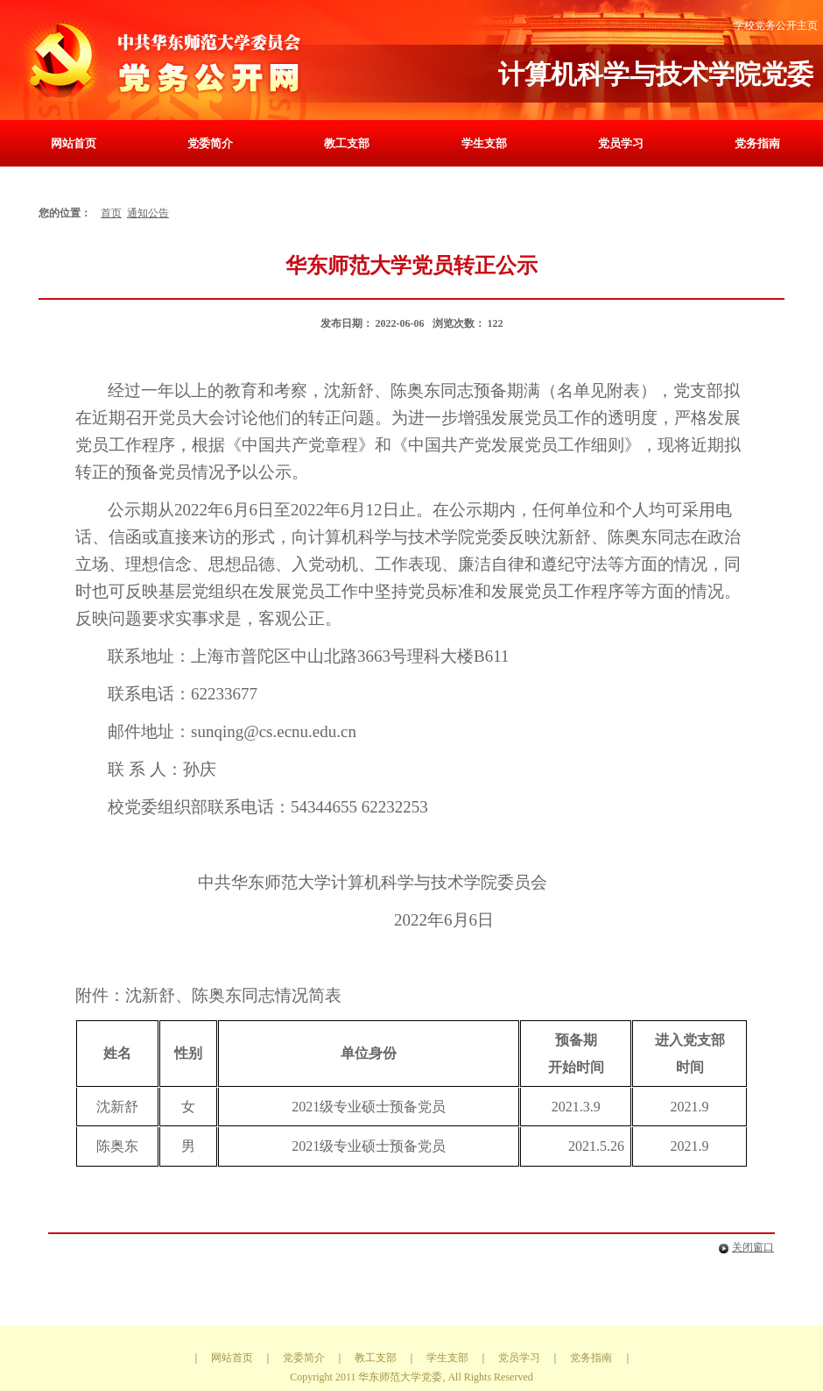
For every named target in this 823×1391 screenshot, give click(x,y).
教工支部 (346, 143)
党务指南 (757, 143)
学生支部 (484, 143)
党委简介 (210, 143)
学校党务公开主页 (776, 25)
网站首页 (73, 143)
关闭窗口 (743, 1247)
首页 (111, 213)
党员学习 (621, 143)
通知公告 (148, 213)
